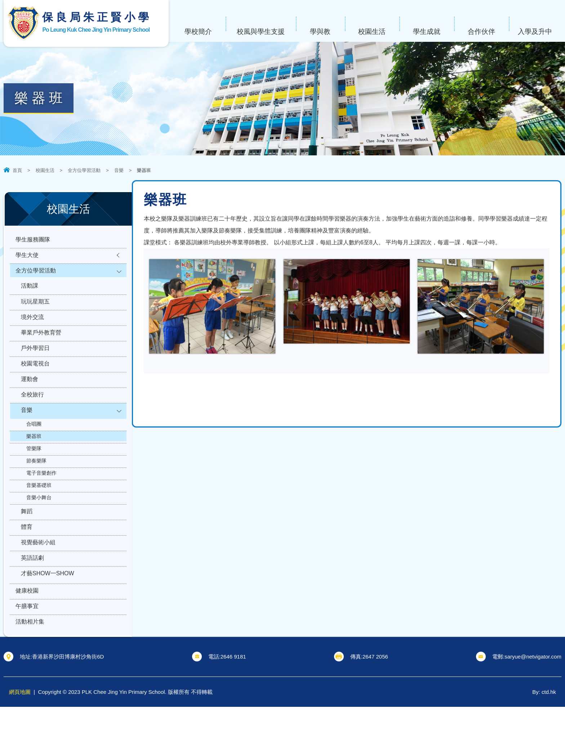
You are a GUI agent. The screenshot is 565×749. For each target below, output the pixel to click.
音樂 (119, 170)
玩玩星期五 (35, 311)
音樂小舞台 (39, 523)
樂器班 (33, 461)
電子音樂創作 (41, 498)
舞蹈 (26, 538)
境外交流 (32, 328)
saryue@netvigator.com (532, 699)
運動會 (29, 399)
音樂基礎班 (39, 510)
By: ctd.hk (544, 734)
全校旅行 (32, 417)
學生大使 (27, 258)
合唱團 (33, 449)
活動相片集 (29, 663)
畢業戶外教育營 (41, 346)
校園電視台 (35, 381)
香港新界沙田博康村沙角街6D (68, 699)
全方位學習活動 (84, 170)
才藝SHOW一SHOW (47, 608)
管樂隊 (33, 474)
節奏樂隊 (36, 486)
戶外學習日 (35, 364)
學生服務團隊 (32, 241)
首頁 (17, 170)
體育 (26, 555)
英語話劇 (32, 591)
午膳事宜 (27, 645)
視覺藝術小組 (38, 573)
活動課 (29, 293)
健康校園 (27, 628)
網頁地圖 (20, 734)
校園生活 (45, 170)
